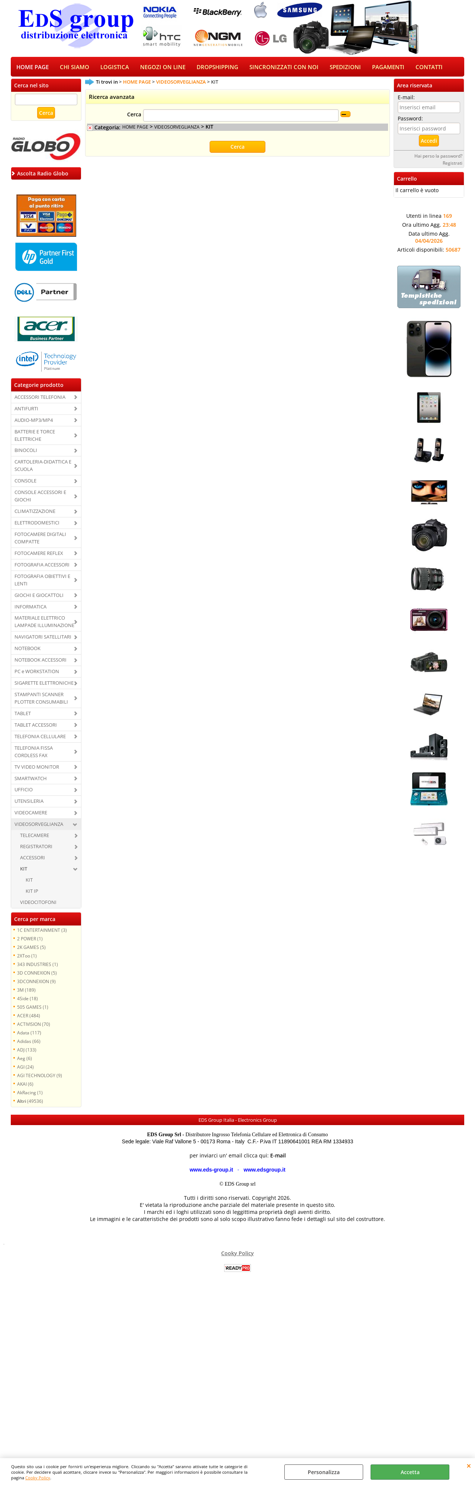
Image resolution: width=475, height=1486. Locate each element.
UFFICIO (23, 790)
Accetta (410, 1472)
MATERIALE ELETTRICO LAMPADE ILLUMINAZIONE (44, 623)
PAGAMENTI (388, 67)
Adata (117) (29, 1033)
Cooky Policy (37, 1477)
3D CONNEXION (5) (37, 973)
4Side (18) (27, 999)
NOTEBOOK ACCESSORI (40, 660)
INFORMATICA (30, 607)
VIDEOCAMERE (30, 813)
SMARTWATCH (30, 779)
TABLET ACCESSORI (35, 725)
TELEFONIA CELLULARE (40, 737)
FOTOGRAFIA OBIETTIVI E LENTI (42, 581)
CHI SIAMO (74, 67)
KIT (23, 869)
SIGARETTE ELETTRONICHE (44, 683)
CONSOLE (25, 481)
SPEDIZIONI (345, 67)
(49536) (30, 1102)
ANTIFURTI (26, 409)
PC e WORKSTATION (36, 672)
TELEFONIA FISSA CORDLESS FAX (33, 752)
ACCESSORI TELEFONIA (39, 397)
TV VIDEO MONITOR (36, 767)
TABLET (22, 714)
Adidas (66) (29, 1042)
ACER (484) (28, 1016)
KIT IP (32, 891)
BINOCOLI (25, 451)
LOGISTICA (114, 67)
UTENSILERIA (28, 802)
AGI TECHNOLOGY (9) (39, 1076)
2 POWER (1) (30, 939)
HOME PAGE (32, 67)
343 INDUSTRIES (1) (37, 965)
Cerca (134, 115)
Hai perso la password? (438, 156)
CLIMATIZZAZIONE (34, 511)
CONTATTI (429, 67)
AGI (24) (25, 1067)
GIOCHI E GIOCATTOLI (39, 595)
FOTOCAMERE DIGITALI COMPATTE (40, 539)
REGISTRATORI (36, 847)
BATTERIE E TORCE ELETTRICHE (34, 436)
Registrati (452, 164)
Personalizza (324, 1472)
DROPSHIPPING (217, 67)
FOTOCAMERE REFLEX (38, 553)
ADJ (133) (26, 1050)
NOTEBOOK (27, 649)
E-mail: (406, 97)
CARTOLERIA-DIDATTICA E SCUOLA (42, 466)
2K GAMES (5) (31, 948)
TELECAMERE (34, 836)
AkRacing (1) (30, 1093)
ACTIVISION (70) (33, 1025)
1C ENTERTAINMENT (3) (42, 931)
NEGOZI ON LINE (162, 67)
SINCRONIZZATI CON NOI (284, 67)
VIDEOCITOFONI (38, 902)
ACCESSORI (32, 858)
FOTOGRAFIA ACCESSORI (42, 565)
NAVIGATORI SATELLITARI (42, 637)
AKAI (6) (25, 1085)
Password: (410, 119)
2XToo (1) (27, 956)
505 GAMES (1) (32, 1008)
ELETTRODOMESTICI (36, 523)
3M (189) (26, 991)
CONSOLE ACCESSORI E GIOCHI (40, 497)
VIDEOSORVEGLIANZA (38, 824)
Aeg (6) (24, 1059)
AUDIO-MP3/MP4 (33, 420)
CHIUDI (468, 1465)
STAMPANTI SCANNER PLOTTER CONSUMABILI (41, 699)
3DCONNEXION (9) (36, 982)
